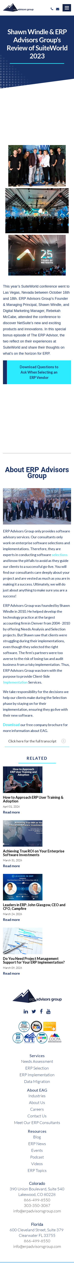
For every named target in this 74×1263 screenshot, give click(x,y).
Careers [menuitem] (37, 1109)
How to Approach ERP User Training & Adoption (33, 799)
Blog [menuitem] (37, 1136)
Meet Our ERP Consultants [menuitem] (37, 1122)
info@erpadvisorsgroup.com (37, 1210)
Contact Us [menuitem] (37, 1115)
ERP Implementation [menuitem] (37, 1074)
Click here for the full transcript (37, 741)
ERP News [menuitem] (37, 1143)
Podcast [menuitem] (37, 1157)
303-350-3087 (37, 1205)
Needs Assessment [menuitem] (37, 1061)
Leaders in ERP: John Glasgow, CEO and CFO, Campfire (34, 907)
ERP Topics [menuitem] (37, 1170)
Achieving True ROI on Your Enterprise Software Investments (33, 853)
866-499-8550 (37, 1199)
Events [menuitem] (37, 1150)
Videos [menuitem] (37, 1163)
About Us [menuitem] (37, 1102)
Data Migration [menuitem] (37, 1081)
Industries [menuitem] (37, 1095)
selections (59, 554)
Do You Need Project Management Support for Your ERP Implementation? (34, 960)
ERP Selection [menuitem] (37, 1068)
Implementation (15, 682)
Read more (11, 812)
